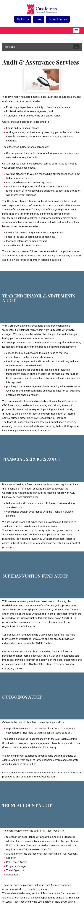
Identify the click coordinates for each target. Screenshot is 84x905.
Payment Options (59, 19)
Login (39, 19)
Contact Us (22, 19)
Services (10, 46)
